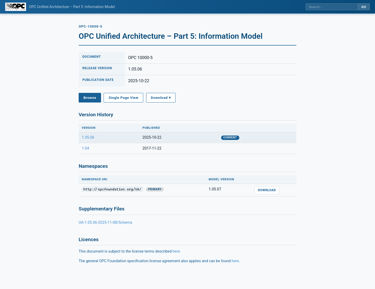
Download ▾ (161, 97)
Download (267, 190)
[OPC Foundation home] (15, 7)
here (176, 251)
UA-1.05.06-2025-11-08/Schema (105, 222)
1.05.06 (88, 137)
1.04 (85, 148)
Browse (90, 97)
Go (363, 7)
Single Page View (124, 97)
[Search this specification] (332, 6)
